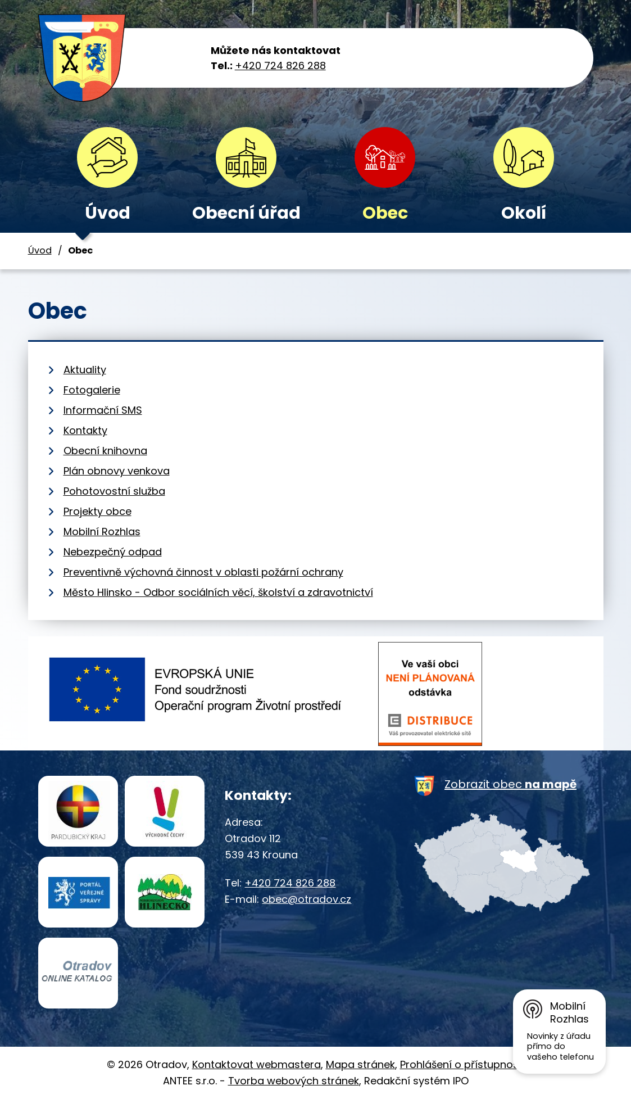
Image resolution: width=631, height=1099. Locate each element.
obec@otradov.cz (306, 899)
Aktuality (84, 370)
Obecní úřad (246, 213)
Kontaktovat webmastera (256, 1064)
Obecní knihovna (105, 451)
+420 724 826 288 (280, 65)
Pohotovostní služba (114, 491)
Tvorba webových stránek (293, 1081)
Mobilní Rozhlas (101, 531)
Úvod (107, 213)
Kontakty (85, 430)
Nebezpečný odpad (112, 552)
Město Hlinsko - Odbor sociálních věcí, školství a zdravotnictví (218, 592)
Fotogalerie (91, 390)
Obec (385, 213)
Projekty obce (97, 511)
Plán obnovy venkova (116, 471)
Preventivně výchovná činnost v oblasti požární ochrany (203, 572)
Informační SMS (102, 410)
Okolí (523, 213)
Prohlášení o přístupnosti (462, 1064)
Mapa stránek (360, 1064)
